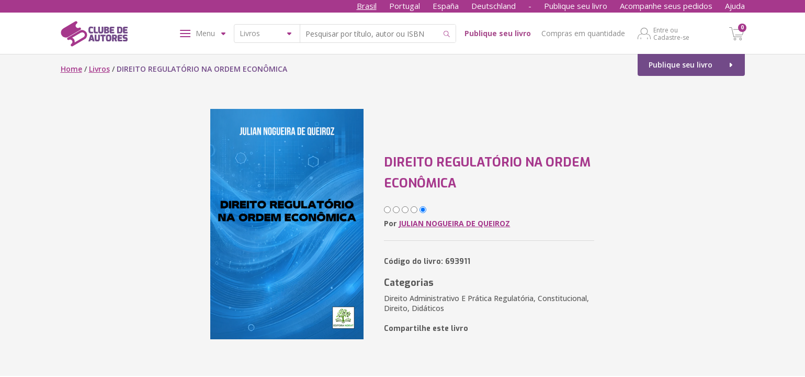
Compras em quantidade (583, 33)
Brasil (367, 6)
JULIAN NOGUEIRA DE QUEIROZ (454, 223)
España (446, 6)
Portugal (404, 6)
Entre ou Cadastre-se (671, 33)
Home (71, 69)
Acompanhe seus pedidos (666, 6)
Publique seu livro (575, 6)
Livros (99, 69)
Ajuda (735, 6)
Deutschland (493, 6)
